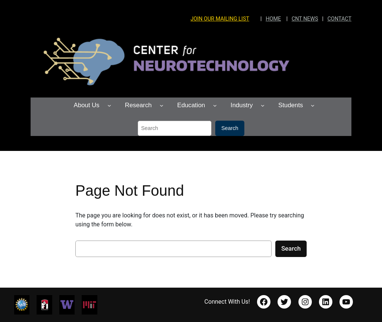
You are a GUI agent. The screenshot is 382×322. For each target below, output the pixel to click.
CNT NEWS (305, 19)
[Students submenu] (312, 105)
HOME (273, 19)
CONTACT (339, 19)
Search (229, 128)
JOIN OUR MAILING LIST (220, 19)
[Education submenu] (215, 105)
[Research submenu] (161, 105)
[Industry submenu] (262, 105)
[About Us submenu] (109, 105)
